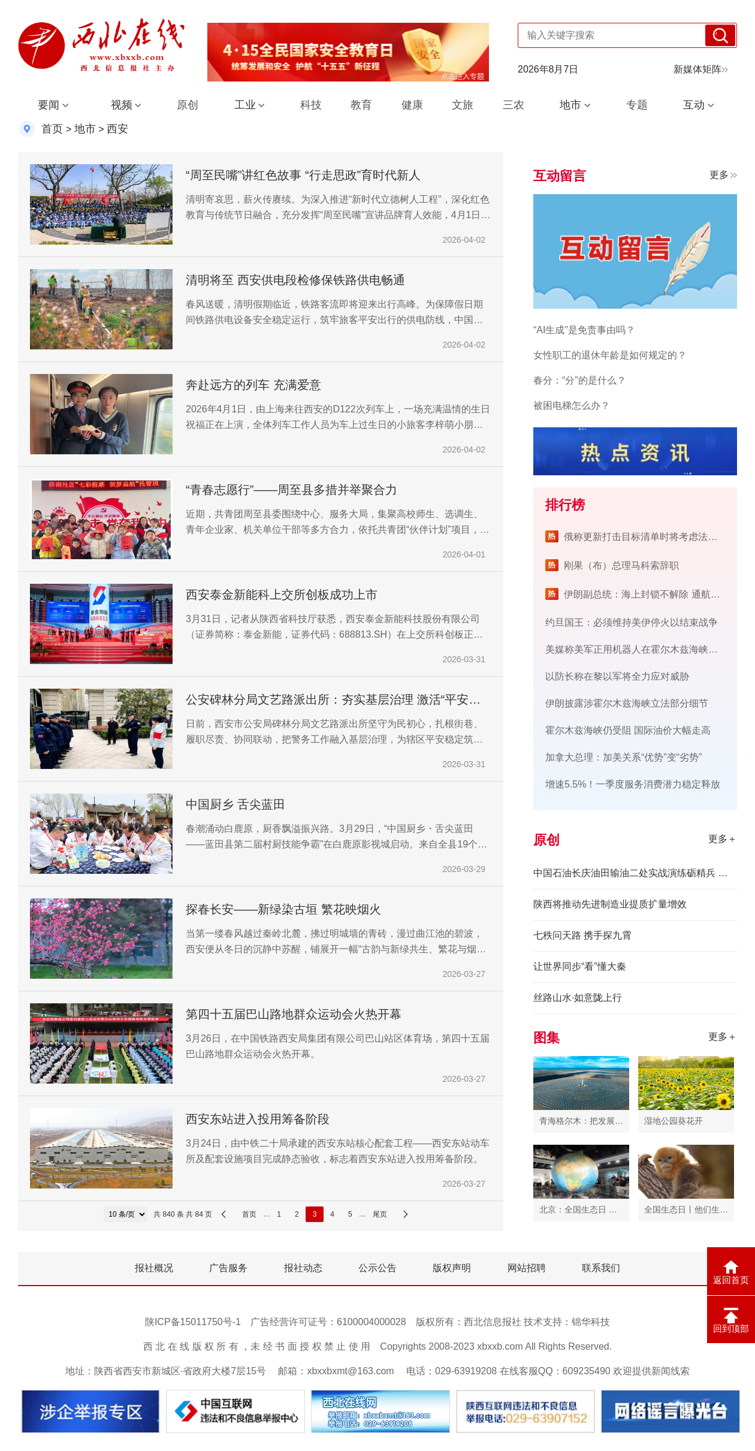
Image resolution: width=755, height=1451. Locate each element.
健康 (412, 105)
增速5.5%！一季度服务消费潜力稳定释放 (632, 784)
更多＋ (722, 839)
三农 (513, 105)
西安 (117, 129)
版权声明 (452, 1268)
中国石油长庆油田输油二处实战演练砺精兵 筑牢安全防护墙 (635, 873)
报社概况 (154, 1268)
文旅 (462, 105)
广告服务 (228, 1268)
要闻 (48, 105)
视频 (121, 105)
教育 (361, 105)
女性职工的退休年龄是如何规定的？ (610, 355)
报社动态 (303, 1268)
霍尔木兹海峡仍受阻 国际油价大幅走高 (628, 730)
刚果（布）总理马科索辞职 (621, 565)
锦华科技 (591, 1322)
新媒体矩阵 (701, 69)
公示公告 (377, 1268)
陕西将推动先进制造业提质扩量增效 (610, 904)
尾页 (380, 1214)
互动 (694, 105)
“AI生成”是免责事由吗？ (584, 330)
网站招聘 (527, 1268)
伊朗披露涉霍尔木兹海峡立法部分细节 (626, 703)
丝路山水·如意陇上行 (577, 998)
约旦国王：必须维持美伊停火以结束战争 (631, 622)
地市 (570, 105)
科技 (311, 105)
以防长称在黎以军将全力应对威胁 (617, 676)
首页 (52, 129)
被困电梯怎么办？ (571, 405)
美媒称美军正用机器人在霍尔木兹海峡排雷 (636, 649)
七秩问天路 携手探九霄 (582, 935)
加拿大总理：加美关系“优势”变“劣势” (623, 757)
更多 (723, 175)
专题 (637, 105)
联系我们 (601, 1268)
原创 (187, 105)
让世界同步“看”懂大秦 (579, 966)
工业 (245, 105)
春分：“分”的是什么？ (579, 380)
